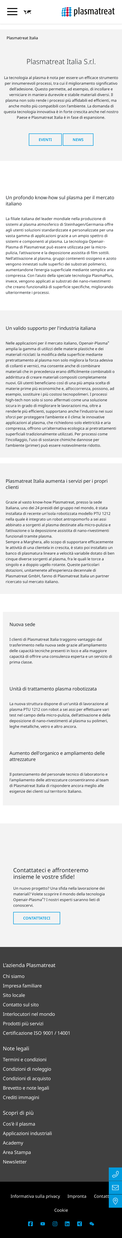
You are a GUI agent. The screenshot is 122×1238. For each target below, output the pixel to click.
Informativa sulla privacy (35, 1196)
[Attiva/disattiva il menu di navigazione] (12, 11)
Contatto (103, 1196)
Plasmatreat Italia (22, 37)
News (78, 139)
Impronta (76, 1196)
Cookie (61, 1210)
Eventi (45, 139)
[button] (27, 12)
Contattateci (36, 918)
